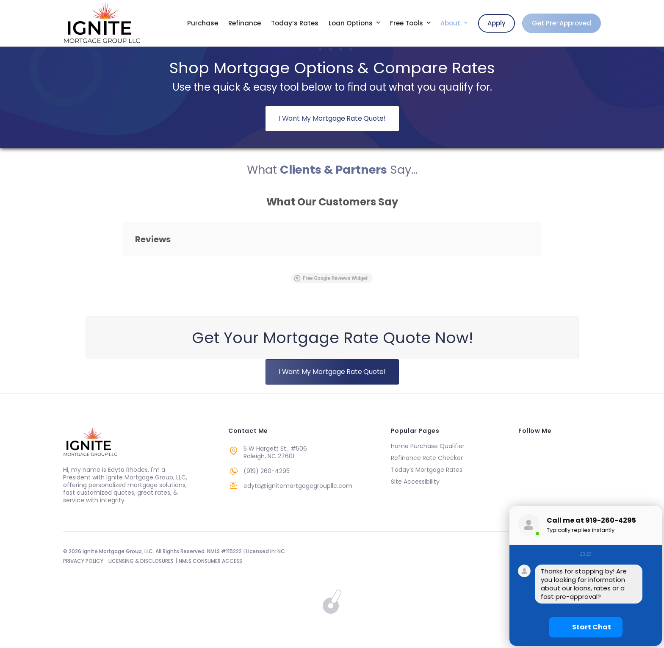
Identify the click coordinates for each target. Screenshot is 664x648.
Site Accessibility (415, 481)
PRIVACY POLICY (83, 561)
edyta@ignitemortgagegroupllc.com (297, 486)
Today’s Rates (294, 23)
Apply (496, 23)
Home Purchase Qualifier (428, 446)
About (451, 23)
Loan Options (351, 23)
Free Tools (407, 23)
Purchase (202, 23)
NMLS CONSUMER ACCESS (210, 561)
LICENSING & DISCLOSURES (141, 561)
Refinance (244, 23)
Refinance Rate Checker (427, 458)
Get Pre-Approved (561, 23)
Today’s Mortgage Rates (426, 469)
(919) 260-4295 (266, 471)
